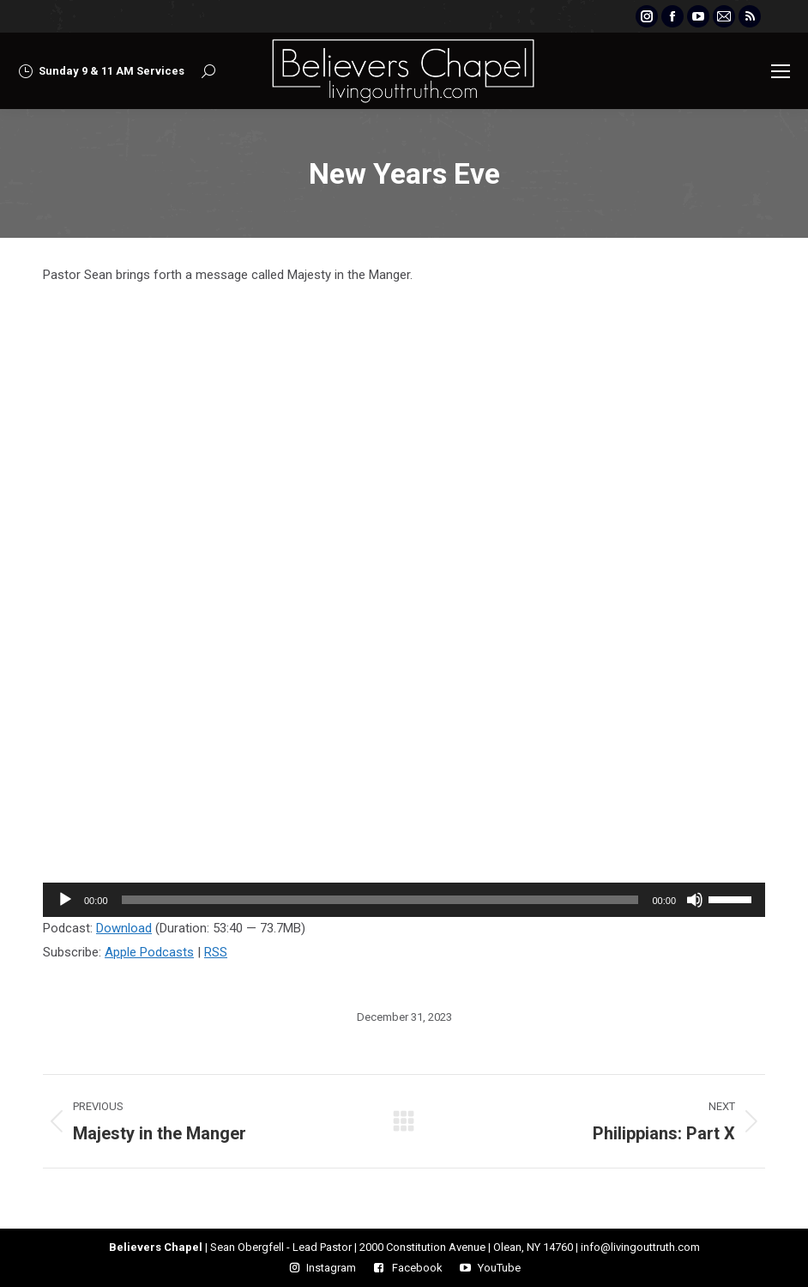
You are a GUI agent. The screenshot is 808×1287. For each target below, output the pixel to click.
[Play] (65, 899)
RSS (215, 952)
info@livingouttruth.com (640, 1247)
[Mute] (694, 899)
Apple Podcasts (149, 952)
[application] (404, 900)
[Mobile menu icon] (780, 71)
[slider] (380, 899)
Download (124, 928)
